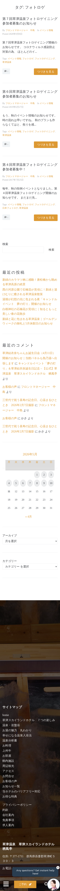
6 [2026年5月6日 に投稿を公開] (23, 483)
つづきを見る (45, 71)
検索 (5, 244)
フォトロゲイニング (45, 58)
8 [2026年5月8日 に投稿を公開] (37, 483)
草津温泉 (6, 62)
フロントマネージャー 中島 (20, 30)
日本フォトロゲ (10, 208)
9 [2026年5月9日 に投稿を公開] (44, 483)
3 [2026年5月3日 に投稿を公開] (51, 474)
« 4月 (28, 516)
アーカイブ (9, 535)
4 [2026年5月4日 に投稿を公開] (9, 483)
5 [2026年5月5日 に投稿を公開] (16, 483)
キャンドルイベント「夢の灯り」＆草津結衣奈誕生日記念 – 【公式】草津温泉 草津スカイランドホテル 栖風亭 (29, 368)
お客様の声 (9, 386)
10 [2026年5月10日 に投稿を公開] (51, 483)
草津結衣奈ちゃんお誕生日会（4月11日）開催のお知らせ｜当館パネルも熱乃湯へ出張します (29, 358)
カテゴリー (9, 561)
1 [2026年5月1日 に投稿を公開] (37, 474)
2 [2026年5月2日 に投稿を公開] (44, 474)
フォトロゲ (28, 58)
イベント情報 (46, 30)
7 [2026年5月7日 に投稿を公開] (30, 483)
